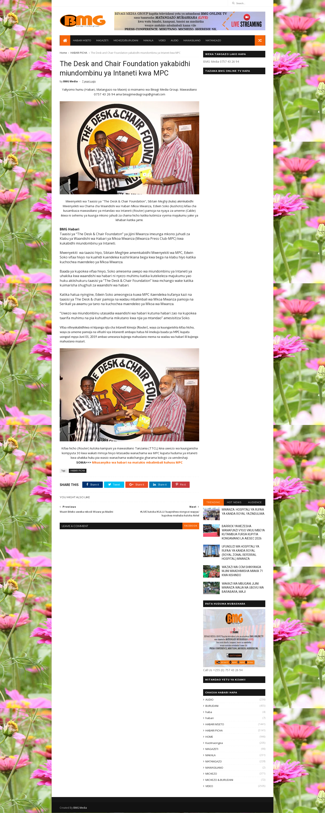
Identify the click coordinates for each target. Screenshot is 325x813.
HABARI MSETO (82, 40)
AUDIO (174, 40)
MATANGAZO (213, 40)
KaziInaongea (214, 743)
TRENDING (213, 502)
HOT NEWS (234, 502)
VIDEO (162, 40)
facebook (188, 523)
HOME (209, 737)
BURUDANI (211, 706)
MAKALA (148, 40)
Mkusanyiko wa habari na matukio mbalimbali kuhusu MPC (136, 459)
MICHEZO (211, 774)
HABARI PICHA (79, 53)
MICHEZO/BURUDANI (126, 40)
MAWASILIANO (191, 40)
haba (208, 712)
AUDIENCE (255, 502)
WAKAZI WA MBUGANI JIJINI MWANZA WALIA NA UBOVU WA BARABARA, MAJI (243, 588)
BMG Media (80, 808)
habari (209, 718)
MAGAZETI (102, 40)
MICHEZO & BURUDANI (219, 780)
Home (63, 53)
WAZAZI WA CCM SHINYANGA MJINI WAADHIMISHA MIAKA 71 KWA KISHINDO (242, 571)
